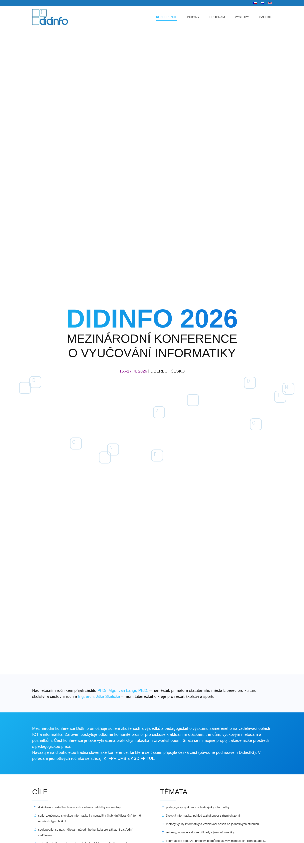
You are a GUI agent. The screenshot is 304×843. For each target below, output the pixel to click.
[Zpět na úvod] (54, 17)
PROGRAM (217, 17)
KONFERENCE (166, 17)
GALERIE (265, 17)
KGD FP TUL (142, 758)
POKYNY (193, 17)
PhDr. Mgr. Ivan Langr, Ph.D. (122, 690)
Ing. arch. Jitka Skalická (99, 696)
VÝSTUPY (242, 17)
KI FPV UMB (115, 758)
